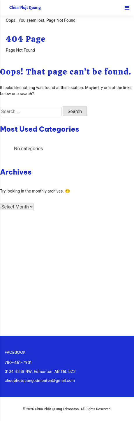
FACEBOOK (15, 352)
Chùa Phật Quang (25, 7)
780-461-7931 (18, 362)
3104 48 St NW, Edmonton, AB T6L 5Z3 (40, 371)
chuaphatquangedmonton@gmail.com (40, 380)
